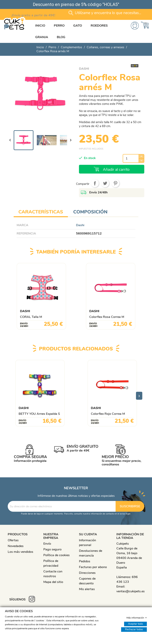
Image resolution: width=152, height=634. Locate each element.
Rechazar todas (134, 629)
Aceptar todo (135, 623)
